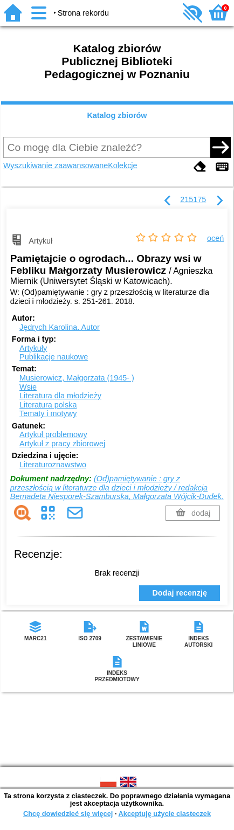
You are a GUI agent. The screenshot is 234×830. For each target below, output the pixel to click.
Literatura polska (48, 404)
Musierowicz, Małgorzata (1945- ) (76, 378)
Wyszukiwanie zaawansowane (55, 165)
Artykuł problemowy (53, 434)
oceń (215, 238)
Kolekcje (122, 165)
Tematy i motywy (48, 413)
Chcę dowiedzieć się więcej (68, 814)
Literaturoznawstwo (52, 464)
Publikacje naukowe (53, 356)
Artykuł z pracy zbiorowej (62, 443)
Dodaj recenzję (179, 593)
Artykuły (33, 348)
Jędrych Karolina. (59, 327)
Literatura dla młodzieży (60, 395)
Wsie (28, 387)
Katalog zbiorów (117, 115)
